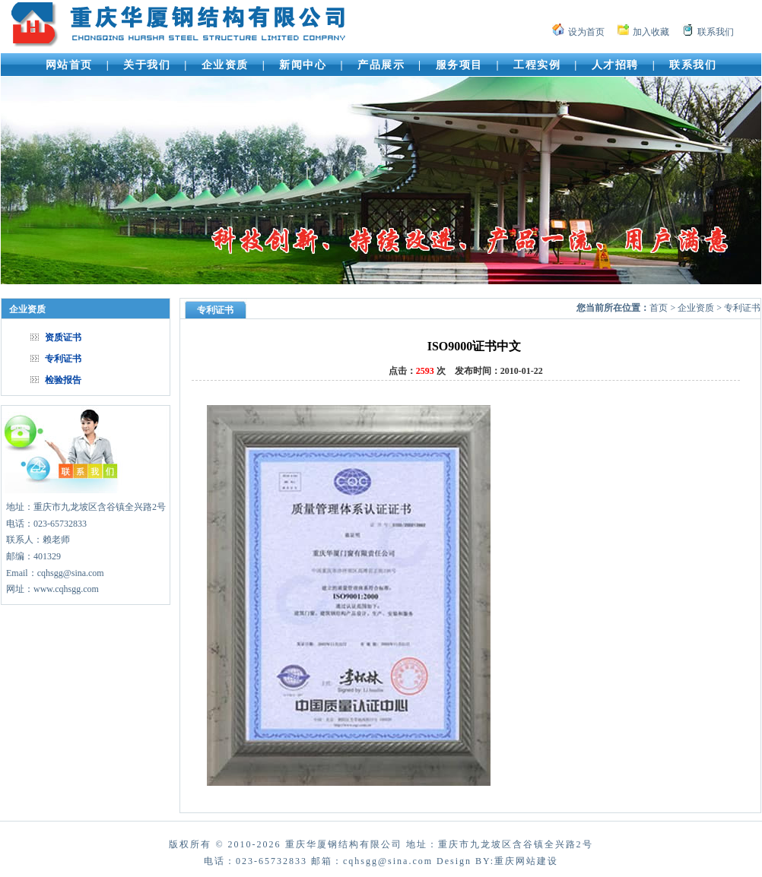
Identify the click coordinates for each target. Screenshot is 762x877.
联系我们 (715, 32)
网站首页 (69, 65)
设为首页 (586, 32)
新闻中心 (302, 65)
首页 (658, 307)
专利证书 (63, 358)
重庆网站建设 (526, 861)
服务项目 (459, 65)
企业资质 (225, 65)
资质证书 (63, 337)
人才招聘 (615, 65)
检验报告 (63, 380)
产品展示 (381, 65)
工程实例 (536, 65)
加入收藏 (651, 32)
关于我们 (146, 65)
